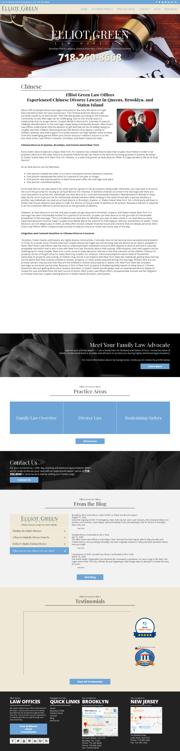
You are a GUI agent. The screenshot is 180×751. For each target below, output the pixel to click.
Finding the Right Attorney (27, 530)
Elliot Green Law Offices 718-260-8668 (33, 550)
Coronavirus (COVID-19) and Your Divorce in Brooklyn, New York (103, 554)
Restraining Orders (143, 418)
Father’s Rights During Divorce (30, 543)
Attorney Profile (57, 710)
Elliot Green (20, 9)
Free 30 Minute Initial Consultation (28, 729)
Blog (52, 718)
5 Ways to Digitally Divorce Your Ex (31, 537)
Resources (54, 720)
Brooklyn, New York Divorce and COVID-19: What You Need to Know (104, 515)
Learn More (155, 366)
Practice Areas (56, 713)
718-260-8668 (41, 2)
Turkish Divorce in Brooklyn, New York (90, 534)
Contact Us (24, 479)
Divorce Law (90, 418)
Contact (53, 715)
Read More (83, 528)
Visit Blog (90, 577)
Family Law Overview (36, 418)
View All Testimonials (90, 681)
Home (53, 708)
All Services (90, 441)
